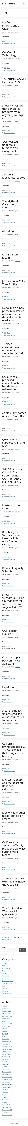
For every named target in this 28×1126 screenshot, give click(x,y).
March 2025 (5, 1039)
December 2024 (7, 1046)
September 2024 (7, 1054)
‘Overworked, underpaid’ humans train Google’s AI (10, 146)
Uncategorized (6, 993)
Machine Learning (7, 981)
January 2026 (6, 1013)
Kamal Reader (8, 3)
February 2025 (6, 1041)
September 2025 (7, 1024)
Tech (8, 41)
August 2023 (6, 1087)
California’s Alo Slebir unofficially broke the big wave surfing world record (14, 849)
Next (9, 939)
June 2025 (5, 1031)
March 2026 (5, 1008)
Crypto (4, 971)
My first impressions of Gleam (11, 25)
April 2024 (5, 1067)
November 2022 (7, 1110)
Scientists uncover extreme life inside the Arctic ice (13, 881)
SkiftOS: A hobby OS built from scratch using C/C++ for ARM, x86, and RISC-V (12, 475)
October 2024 (6, 1051)
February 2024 (6, 1072)
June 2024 (5, 1062)
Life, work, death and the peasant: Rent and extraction (12, 784)
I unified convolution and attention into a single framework (13, 348)
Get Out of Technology (9, 53)
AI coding (8, 231)
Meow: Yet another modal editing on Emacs (13, 816)
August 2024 (6, 1057)
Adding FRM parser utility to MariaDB (14, 414)
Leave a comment (9, 43)
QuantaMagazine (7, 983)
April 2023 (5, 1097)
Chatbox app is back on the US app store (11, 660)
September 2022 (7, 1115)
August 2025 (6, 1026)
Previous (5, 937)
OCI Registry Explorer (9, 632)
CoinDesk (5, 966)
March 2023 (5, 1100)
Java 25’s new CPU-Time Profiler (13, 282)
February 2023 (6, 1102)
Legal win (8, 687)
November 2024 (7, 1049)
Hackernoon (6, 976)
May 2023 (5, 1095)
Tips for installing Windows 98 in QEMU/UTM (12, 911)
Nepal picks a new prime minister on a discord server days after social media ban (13, 314)
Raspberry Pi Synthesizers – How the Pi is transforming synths (11, 538)
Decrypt (4, 973)
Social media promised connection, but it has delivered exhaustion (13, 383)
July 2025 (5, 1029)
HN (5, 41)
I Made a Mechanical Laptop (13, 176)
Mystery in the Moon (11, 507)
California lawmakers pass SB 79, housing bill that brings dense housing (14, 750)
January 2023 (6, 1105)
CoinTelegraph (6, 968)
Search (4, 947)
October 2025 (6, 1021)
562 (21, 937)
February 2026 (6, 1011)
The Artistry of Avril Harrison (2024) (14, 80)
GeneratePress (14, 1123)
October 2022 (6, 1112)
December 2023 (7, 1077)
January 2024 (6, 1074)
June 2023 (5, 1092)
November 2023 (7, 1079)
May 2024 (5, 1064)
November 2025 (7, 1019)
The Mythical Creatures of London (10, 204)
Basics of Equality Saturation (12, 569)
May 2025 (5, 1034)
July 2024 (5, 1059)
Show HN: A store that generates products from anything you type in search (13, 112)
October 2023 (6, 1082)
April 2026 (5, 1006)
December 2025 (7, 1016)
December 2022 (7, 1107)
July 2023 (5, 1089)
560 (15, 937)
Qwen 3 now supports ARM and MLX (13, 442)
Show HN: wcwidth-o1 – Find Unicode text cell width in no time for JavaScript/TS (13, 601)
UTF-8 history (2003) (10, 256)
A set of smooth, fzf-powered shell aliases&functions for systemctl (13, 715)
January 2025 (6, 1044)
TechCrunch (5, 988)
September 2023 (7, 1084)
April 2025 (5, 1036)
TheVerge (5, 991)
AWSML (4, 963)
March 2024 (5, 1069)
